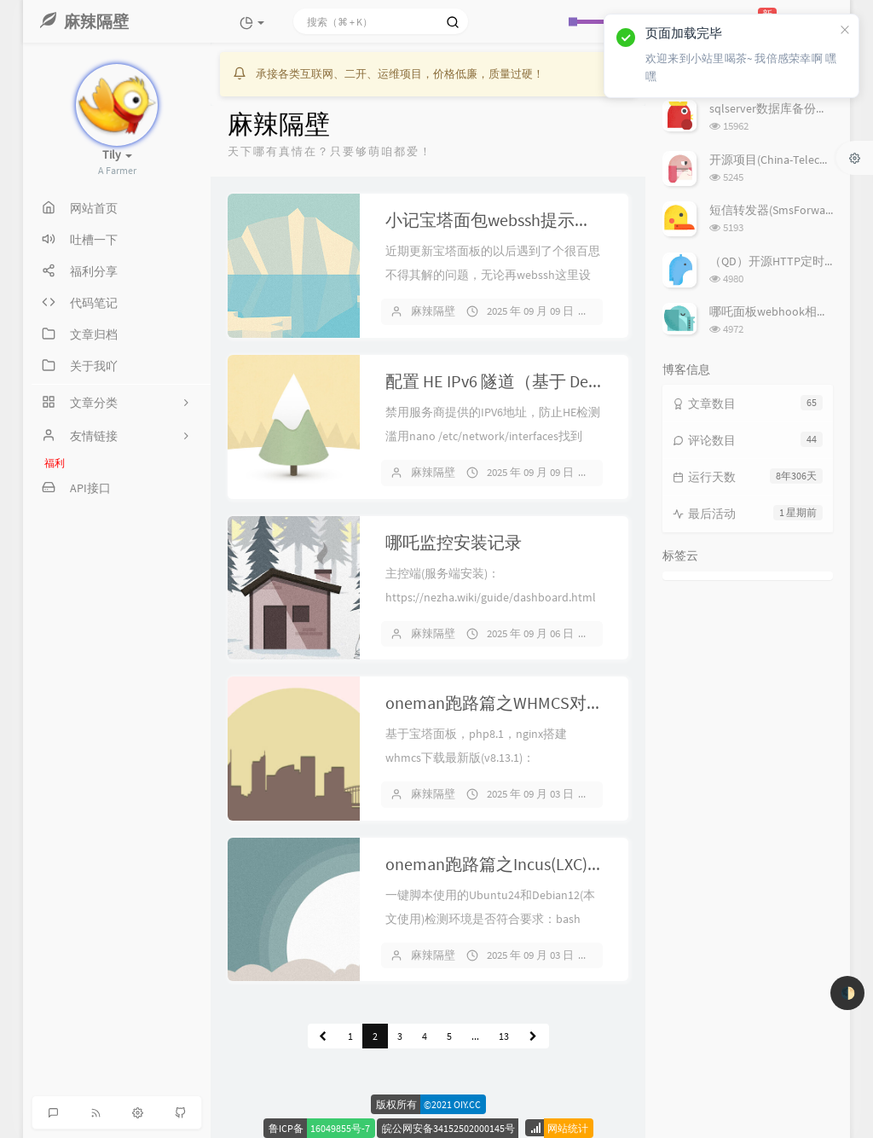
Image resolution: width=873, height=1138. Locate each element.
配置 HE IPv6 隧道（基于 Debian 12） (521, 381)
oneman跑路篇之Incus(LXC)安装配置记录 (537, 863)
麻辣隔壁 (433, 311)
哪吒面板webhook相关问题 (781, 311)
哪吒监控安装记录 (453, 542)
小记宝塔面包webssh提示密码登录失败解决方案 (565, 219)
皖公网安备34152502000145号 (448, 1128)
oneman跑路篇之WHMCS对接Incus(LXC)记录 (548, 702)
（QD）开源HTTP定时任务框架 (790, 261)
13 (504, 1036)
